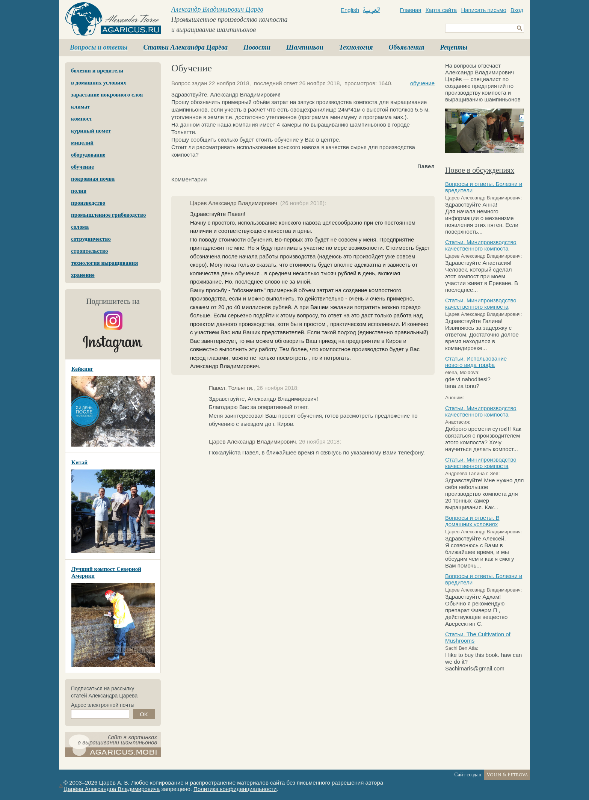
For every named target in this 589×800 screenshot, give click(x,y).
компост (81, 119)
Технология (356, 47)
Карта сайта (441, 10)
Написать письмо (483, 10)
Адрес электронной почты (102, 705)
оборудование (88, 155)
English (350, 10)
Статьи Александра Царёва (185, 47)
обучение (82, 167)
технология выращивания (104, 263)
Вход (516, 10)
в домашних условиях (98, 83)
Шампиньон (304, 47)
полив (78, 191)
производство (88, 203)
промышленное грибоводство (108, 215)
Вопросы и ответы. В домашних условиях (472, 521)
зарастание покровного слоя (107, 95)
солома (80, 227)
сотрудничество (91, 239)
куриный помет (91, 131)
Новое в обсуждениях (479, 170)
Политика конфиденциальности (234, 789)
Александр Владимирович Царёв (217, 9)
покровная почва (93, 179)
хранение (83, 275)
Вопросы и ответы (99, 47)
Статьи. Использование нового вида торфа (476, 361)
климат (80, 107)
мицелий (82, 143)
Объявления (406, 47)
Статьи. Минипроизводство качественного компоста (481, 245)
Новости (256, 47)
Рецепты (453, 47)
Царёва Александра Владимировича (111, 789)
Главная (410, 10)
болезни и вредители (97, 71)
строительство (89, 251)
